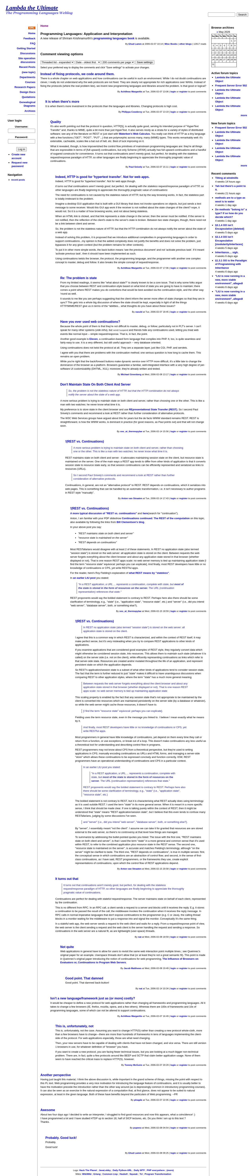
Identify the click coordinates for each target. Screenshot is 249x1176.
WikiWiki (86, 1174)
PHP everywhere (156, 1170)
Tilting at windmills (226, 177)
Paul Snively (135, 167)
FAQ (33, 43)
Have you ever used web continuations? (90, 321)
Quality (55, 122)
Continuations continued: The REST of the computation (156, 518)
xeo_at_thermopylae (131, 431)
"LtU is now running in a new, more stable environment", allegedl (230, 279)
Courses (30, 82)
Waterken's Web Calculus (134, 133)
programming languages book (113, 38)
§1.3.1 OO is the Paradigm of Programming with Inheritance (231, 264)
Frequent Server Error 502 (231, 85)
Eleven (93, 338)
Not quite (67, 946)
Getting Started (26, 48)
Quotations (28, 97)
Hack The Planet (88, 1170)
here (145, 513)
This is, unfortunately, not (74, 1026)
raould (138, 312)
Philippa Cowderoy (132, 112)
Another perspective (55, 1074)
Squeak (134, 1174)
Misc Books (171, 44)
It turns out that (66, 878)
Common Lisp (110, 1174)
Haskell (124, 1174)
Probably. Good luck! (61, 1137)
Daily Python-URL (122, 1170)
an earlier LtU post (84, 577)
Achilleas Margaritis (131, 91)
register (183, 91)
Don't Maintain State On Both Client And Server (95, 384)
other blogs (185, 44)
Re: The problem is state (78, 278)
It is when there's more (62, 101)
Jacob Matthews (132, 968)
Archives (30, 110)
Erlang (97, 1174)
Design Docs (27, 92)
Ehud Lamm (135, 44)
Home (31, 33)
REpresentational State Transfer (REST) (153, 409)
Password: (21, 137)
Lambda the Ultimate (32, 7)
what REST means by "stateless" (149, 572)
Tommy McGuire (133, 1065)
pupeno (137, 1127)
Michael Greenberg (131, 374)
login (173, 91)
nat (139, 936)
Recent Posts (27, 67)
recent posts (18, 179)
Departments (27, 77)
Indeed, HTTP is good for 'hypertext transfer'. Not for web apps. (102, 177)
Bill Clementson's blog (130, 521)
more (244, 115)
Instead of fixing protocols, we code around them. (77, 74)
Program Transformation (158, 1174)
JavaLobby (105, 1170)
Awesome (47, 1109)
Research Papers (24, 87)
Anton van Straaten (131, 498)
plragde (138, 1100)
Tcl (141, 1174)
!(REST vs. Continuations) (84, 441)
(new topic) (28, 72)
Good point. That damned (84, 978)
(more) (170, 1170)
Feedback (29, 38)
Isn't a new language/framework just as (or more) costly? (92, 998)
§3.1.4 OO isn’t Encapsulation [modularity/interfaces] (229, 240)
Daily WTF (139, 1170)
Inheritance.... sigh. (226, 252)
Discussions (27, 53)
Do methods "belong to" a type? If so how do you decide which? (231, 213)
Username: (21, 126)
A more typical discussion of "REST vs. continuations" (103, 513)
